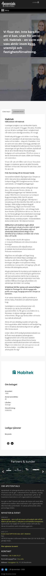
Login (35, 2)
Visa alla (20, 559)
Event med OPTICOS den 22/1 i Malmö (15, 534)
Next (43, 472)
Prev (3, 472)
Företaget (6, 112)
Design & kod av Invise (8, 574)
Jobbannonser (18, 112)
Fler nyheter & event (9, 546)
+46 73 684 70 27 (14, 555)
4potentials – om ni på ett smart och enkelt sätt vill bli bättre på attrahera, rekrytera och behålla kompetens (22, 520)
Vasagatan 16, (13, 562)
